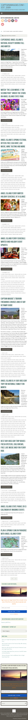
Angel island (5, 79)
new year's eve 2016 (8, 284)
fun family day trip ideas (20, 431)
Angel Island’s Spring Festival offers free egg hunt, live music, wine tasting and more (13, 143)
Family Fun (14, 127)
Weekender (5, 502)
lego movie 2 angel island (19, 134)
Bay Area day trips (20, 564)
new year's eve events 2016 (18, 284)
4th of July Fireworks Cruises (8, 359)
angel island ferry (15, 125)
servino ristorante (19, 232)
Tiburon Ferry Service (17, 234)
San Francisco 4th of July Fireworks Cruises (15, 368)
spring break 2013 (17, 570)
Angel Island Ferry (12, 79)
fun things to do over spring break (11, 568)
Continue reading (7, 70)
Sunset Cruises (7, 358)
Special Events (21, 276)
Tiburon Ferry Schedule (18, 77)
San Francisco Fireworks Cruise (16, 287)
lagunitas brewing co (20, 497)
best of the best (4, 497)
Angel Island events (6, 125)
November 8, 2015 (6, 272)
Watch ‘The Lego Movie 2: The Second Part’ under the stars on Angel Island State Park (13, 93)
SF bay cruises (10, 570)
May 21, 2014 (4, 353)
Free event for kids (18, 185)
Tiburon (2, 84)
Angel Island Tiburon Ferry (9, 82)
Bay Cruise (10, 566)
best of (23, 495)
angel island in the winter (11, 80)
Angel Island (5, 75)
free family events (8, 187)
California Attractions (9, 364)
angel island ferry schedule (7, 180)
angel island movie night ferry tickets (17, 132)
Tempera (19, 718)
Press (5, 77)
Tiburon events (8, 277)
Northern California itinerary (7, 499)
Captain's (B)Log (7, 127)
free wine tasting (16, 187)
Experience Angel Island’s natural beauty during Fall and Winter (12, 43)
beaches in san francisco (12, 426)
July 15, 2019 (4, 124)
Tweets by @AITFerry (5, 622)
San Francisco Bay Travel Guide (8, 369)
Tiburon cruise (17, 373)
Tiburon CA (10, 373)
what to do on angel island (11, 573)
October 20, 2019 (5, 73)
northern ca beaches (18, 433)
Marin (24, 82)
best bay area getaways (16, 495)
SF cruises (6, 371)
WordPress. (24, 718)
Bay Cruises (23, 274)
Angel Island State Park (10, 182)
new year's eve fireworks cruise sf (8, 286)
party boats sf (12, 366)
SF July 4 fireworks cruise (14, 371)
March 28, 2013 (5, 521)
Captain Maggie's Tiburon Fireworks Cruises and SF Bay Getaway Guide (13, 302)
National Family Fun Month (7, 433)
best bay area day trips (6, 495)
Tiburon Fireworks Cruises (15, 376)
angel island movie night (13, 130)
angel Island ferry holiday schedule (10, 281)
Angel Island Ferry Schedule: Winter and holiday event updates (13, 241)
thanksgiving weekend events (16, 291)
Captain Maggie (19, 82)
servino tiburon (4, 234)
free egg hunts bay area (8, 185)
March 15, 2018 (5, 174)
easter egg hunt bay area (16, 184)
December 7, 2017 (5, 224)
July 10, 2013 (4, 490)
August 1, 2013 (5, 414)
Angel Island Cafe (22, 420)
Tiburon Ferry (10, 77)
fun (13, 431)
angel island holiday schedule (12, 231)
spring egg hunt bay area (13, 189)
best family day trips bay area (17, 428)
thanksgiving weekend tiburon (7, 292)
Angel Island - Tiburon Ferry (14, 75)
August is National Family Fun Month (15, 425)
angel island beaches (13, 420)
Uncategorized (12, 490)
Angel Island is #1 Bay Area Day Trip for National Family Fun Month (14, 384)
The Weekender (18, 499)
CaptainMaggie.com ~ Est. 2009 (13, 6)
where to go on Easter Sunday (10, 575)
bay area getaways (14, 363)
